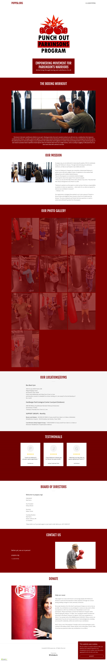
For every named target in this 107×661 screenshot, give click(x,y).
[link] (32, 3)
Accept (91, 656)
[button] (4, 659)
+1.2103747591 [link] (90, 3)
